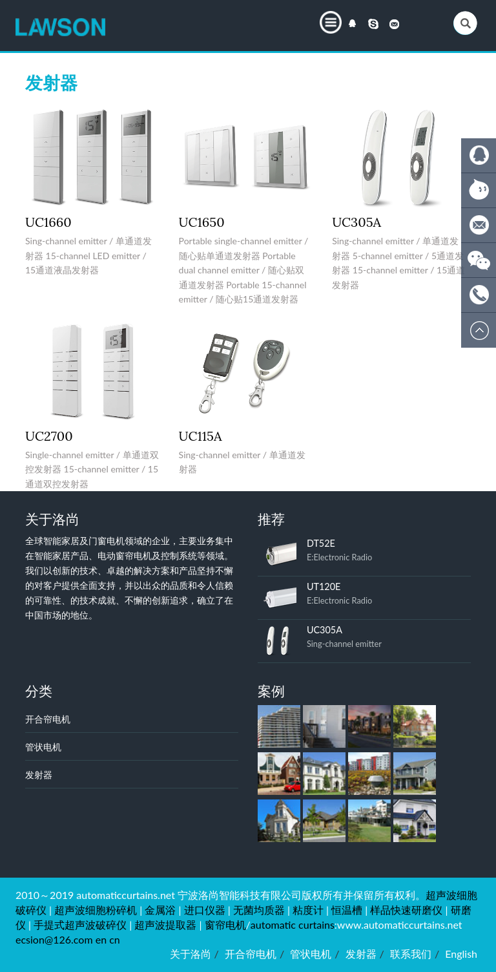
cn (114, 939)
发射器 (38, 774)
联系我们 (410, 953)
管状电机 (43, 746)
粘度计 (308, 909)
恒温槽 (346, 909)
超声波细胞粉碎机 (95, 909)
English (461, 953)
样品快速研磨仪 (406, 909)
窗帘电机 (225, 924)
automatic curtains (293, 924)
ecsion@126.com (54, 939)
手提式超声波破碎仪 (80, 924)
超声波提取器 (165, 924)
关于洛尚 (190, 953)
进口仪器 (204, 909)
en (101, 939)
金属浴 (160, 909)
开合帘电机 (47, 718)
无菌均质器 (259, 909)
